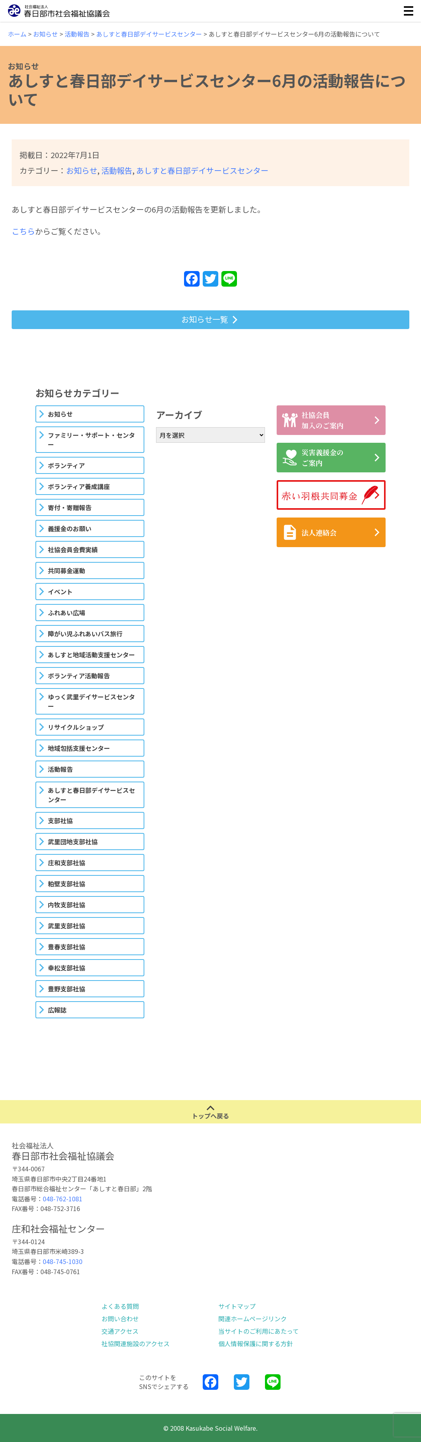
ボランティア (66, 465)
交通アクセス (120, 1331)
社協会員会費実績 (73, 549)
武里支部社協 (66, 925)
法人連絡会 (309, 532)
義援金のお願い (69, 528)
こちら (23, 231)
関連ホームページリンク (252, 1318)
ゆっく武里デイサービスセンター (91, 701)
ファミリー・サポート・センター (91, 439)
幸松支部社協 (66, 967)
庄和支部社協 (66, 862)
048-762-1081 (62, 1198)
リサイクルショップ (76, 727)
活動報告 (116, 170)
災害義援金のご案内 (313, 457)
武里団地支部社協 (73, 841)
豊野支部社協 (66, 988)
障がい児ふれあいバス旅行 (85, 633)
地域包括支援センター (79, 748)
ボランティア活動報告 (79, 675)
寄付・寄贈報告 (69, 507)
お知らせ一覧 (204, 319)
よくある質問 (120, 1306)
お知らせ (81, 170)
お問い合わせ (120, 1318)
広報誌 (57, 1009)
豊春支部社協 (66, 946)
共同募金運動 (66, 570)
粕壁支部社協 (66, 883)
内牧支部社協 (66, 904)
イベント (60, 591)
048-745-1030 (62, 1261)
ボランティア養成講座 (79, 486)
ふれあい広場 (66, 612)
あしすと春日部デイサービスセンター (202, 170)
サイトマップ (237, 1306)
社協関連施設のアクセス (136, 1343)
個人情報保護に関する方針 (255, 1343)
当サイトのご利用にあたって (258, 1331)
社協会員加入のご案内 (313, 420)
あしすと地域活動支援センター (91, 654)
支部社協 (60, 820)
